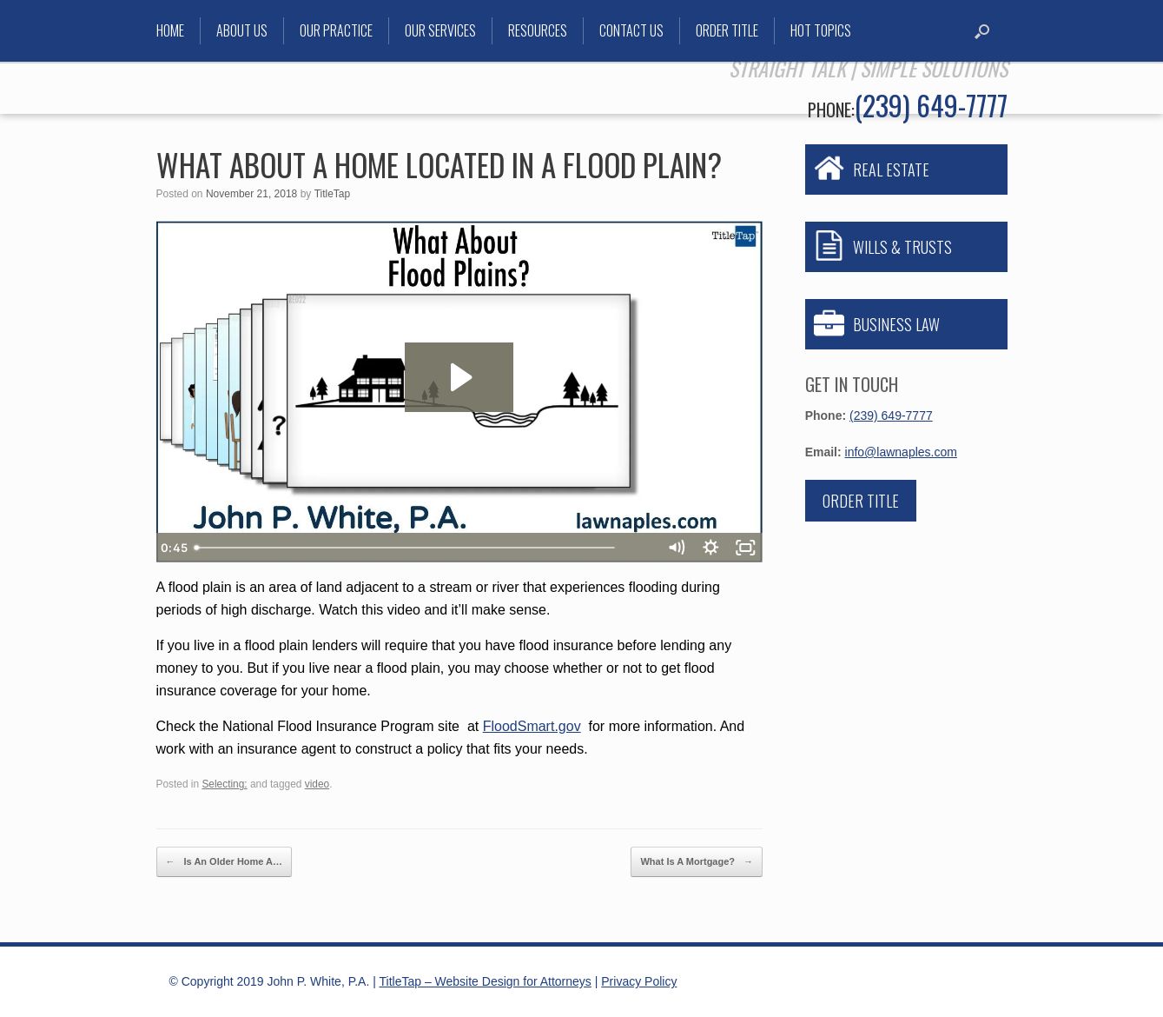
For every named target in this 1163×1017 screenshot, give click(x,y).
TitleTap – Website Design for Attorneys (485, 981)
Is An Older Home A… (224, 862)
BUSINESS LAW (896, 324)
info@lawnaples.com (901, 452)
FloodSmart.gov (532, 726)
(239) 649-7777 (931, 104)
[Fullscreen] (745, 547)
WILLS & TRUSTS (902, 247)
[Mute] (675, 547)
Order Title (727, 30)
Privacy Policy (639, 981)
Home (170, 30)
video (317, 784)
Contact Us (631, 30)
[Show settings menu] (710, 547)
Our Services (440, 30)
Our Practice (336, 30)
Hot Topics (820, 30)
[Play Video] (173, 547)
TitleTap (332, 194)
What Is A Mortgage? (696, 862)
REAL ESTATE (891, 169)
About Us (242, 30)
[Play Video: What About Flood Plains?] (459, 377)
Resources (537, 30)
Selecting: (224, 784)
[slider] (440, 547)
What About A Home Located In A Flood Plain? (439, 164)
